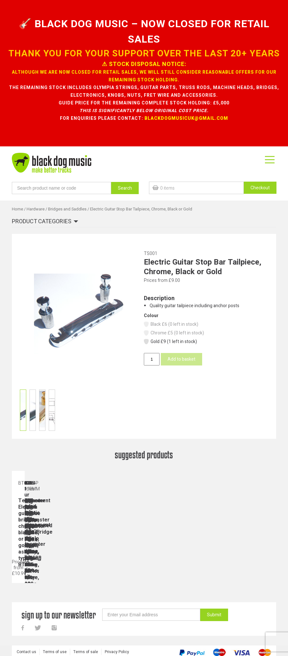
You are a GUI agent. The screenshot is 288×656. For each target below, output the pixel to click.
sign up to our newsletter (58, 616)
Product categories (41, 222)
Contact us (26, 653)
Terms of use (55, 653)
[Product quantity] (151, 359)
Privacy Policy (117, 653)
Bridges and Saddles (67, 209)
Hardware (36, 209)
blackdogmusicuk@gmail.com (186, 118)
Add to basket (181, 359)
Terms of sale (85, 653)
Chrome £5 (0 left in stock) (173, 333)
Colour (151, 315)
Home (17, 209)
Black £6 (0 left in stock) (170, 324)
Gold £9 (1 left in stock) (170, 341)
